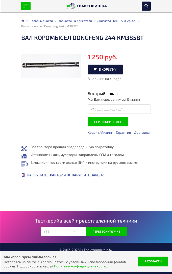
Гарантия (123, 132)
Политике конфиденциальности (80, 266)
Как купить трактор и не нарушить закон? (65, 175)
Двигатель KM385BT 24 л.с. (116, 20)
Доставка (142, 132)
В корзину (107, 69)
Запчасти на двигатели (75, 20)
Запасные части (41, 20)
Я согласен (153, 261)
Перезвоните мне (108, 121)
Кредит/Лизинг (100, 132)
